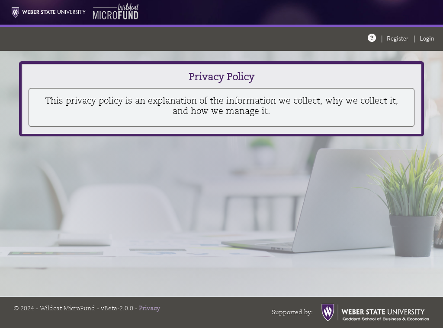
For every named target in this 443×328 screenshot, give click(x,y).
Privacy (149, 308)
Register (397, 38)
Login (427, 38)
